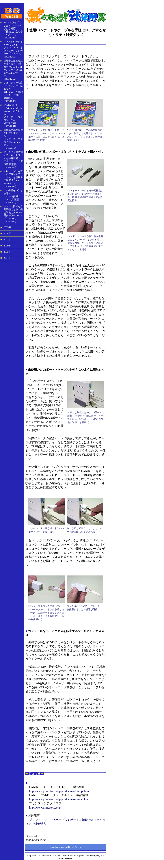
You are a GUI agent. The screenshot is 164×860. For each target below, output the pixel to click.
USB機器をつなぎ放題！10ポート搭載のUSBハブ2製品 (13, 195)
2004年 (7, 258)
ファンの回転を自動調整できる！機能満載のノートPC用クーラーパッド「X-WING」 (13, 212)
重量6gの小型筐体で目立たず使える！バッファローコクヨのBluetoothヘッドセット (13, 138)
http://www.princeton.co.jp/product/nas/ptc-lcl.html (59, 799)
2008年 (7, 233)
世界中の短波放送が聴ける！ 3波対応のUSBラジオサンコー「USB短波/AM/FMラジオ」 (13, 68)
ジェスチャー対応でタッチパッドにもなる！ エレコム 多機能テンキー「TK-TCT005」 (13, 90)
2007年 (7, 239)
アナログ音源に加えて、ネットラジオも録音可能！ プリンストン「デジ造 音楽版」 (13, 158)
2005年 (7, 252)
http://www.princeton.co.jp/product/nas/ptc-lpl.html (59, 791)
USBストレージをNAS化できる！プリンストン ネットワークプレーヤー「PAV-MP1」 (13, 47)
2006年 (7, 245)
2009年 (7, 227)
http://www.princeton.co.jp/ (45, 807)
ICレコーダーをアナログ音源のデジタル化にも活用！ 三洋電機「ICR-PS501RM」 (13, 177)
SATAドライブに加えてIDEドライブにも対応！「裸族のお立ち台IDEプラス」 (13, 28)
